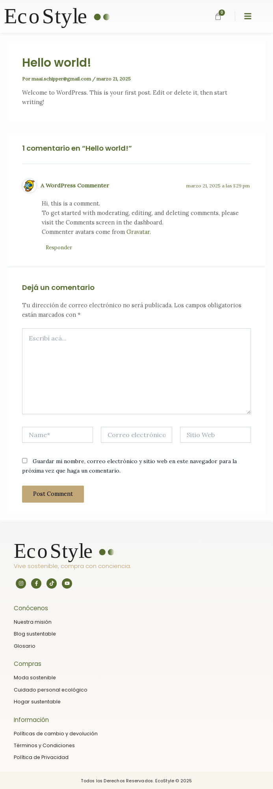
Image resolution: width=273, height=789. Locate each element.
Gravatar (138, 232)
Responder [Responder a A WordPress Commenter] (59, 247)
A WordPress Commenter (75, 185)
